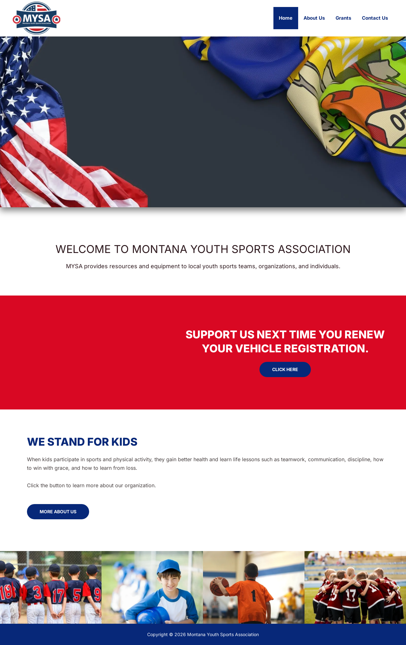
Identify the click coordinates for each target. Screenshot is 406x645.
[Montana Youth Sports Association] (36, 17)
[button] (7, 587)
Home (290, 18)
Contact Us (376, 18)
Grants (345, 18)
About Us (317, 18)
